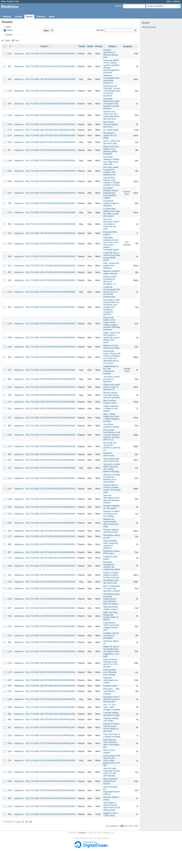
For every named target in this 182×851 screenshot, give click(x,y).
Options (9, 35)
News (51, 16)
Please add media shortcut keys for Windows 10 (111, 387)
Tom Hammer (127, 243)
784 (9, 760)
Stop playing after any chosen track (111, 460)
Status (9, 30)
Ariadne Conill (126, 370)
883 (9, 719)
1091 (9, 751)
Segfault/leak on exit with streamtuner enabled (110, 370)
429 (9, 280)
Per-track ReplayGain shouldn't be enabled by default (111, 566)
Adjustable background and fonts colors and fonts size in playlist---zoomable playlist (111, 243)
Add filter (100, 30)
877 (9, 150)
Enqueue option (110, 686)
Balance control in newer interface (111, 272)
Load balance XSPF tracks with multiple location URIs (111, 626)
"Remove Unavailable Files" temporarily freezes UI (111, 79)
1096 (9, 743)
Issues (29, 16)
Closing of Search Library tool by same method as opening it (111, 727)
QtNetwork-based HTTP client (111, 552)
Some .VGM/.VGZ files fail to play (111, 142)
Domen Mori (126, 193)
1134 (9, 402)
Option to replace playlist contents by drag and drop (111, 575)
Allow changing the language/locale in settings (111, 790)
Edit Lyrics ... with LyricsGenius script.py (111, 691)
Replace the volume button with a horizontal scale (110, 523)
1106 (9, 292)
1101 (9, 387)
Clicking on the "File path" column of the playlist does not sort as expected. (111, 91)
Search (118, 6)
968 (9, 256)
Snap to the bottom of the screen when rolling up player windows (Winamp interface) (111, 323)
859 (9, 379)
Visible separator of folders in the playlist (111, 408)
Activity (18, 16)
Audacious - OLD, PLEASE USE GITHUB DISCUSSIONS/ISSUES (45, 53)
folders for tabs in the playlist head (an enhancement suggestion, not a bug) (111, 651)
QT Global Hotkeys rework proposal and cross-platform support (110, 193)
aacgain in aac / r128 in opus (110, 814)
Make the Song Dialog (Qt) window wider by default (110, 616)
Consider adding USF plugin (110, 719)
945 (9, 272)
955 (9, 686)
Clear (17, 40)
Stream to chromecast (108, 454)
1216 (9, 735)
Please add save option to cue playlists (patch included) (111, 150)
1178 (9, 446)
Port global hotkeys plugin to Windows (111, 203)
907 (9, 552)
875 (9, 233)
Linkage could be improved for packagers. (111, 635)
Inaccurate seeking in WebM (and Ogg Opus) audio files (111, 160)
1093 (9, 616)
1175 (9, 672)
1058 (9, 790)
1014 (9, 142)
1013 (9, 514)
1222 (9, 53)
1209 (9, 699)
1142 (9, 135)
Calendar (40, 16)
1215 (9, 599)
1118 (9, 91)
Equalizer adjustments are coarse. (110, 680)
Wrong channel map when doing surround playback (111, 395)
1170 (9, 558)
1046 (9, 181)
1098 (9, 124)
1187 (9, 488)
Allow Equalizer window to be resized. (110, 781)
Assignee (127, 46)
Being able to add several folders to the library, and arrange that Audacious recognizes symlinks (111, 307)
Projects (10, 1)
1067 (9, 680)
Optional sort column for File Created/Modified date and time (111, 115)
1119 (9, 806)
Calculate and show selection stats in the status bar (111, 743)
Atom (125, 826)
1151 (9, 626)
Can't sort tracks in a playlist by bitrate (111, 735)
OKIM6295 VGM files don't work (110, 581)
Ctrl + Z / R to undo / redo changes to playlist (111, 707)
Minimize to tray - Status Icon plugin (111, 346)
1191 (9, 588)
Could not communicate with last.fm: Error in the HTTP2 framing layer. (111, 292)
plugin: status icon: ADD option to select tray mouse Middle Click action (111, 338)
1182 (9, 435)
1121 (9, 772)
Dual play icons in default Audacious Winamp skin (111, 699)
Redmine (82, 833)
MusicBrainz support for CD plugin (110, 135)
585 (9, 79)
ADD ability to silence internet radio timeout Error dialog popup (111, 806)
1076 (9, 243)
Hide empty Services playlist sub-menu (110, 124)
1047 (9, 460)
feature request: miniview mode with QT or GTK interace (110, 663)
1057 (9, 608)
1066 (9, 781)
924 (9, 575)
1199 (9, 160)
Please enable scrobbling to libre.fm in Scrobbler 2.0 (109, 280)
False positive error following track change (109, 672)
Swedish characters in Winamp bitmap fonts (110, 53)
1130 (9, 651)
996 (9, 544)
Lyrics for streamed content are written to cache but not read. (111, 224)
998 (9, 814)
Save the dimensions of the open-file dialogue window (111, 499)
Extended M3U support (110, 233)
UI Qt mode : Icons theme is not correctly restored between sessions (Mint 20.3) (111, 435)
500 (9, 642)
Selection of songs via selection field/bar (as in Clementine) (111, 478)
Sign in (169, 1)
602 (9, 66)
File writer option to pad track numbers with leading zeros (110, 171)
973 (9, 468)
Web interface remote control (110, 401)
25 (23, 822)
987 (9, 727)
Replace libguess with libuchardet (111, 530)
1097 (9, 523)
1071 (9, 635)
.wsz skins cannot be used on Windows (111, 379)
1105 (9, 212)
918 (9, 531)
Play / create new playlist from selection (111, 265)
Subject (112, 46)
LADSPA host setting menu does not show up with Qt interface (111, 212)
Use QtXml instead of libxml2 (111, 425)
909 (9, 103)
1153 (9, 115)
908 (9, 425)
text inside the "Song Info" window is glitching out (111, 446)
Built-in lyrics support (109, 751)
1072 (9, 130)
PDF (136, 826)
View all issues (149, 27)
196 (9, 395)
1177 (9, 536)
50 (26, 822)
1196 (9, 323)
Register (177, 1)
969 (9, 357)
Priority (98, 46)
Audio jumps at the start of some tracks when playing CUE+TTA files (111, 760)
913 (9, 265)
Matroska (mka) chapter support (110, 608)
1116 (9, 663)
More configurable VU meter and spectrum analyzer (111, 588)
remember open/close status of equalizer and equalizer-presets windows (111, 104)
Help (17, 1)
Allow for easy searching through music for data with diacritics (111, 772)
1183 (9, 347)
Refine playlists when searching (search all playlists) (110, 544)
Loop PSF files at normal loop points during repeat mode (111, 256)
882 (9, 714)
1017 (9, 193)
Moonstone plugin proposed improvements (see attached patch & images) (111, 599)
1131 (9, 478)
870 (9, 418)
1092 (9, 507)
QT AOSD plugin (111, 130)
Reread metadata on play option (111, 507)
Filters (8, 27)
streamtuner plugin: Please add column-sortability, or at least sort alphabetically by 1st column (111, 357)
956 (9, 454)
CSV (131, 826)
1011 (9, 408)
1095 (9, 707)
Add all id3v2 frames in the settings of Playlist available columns (111, 181)
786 (9, 203)
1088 (9, 337)
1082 (9, 171)
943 (9, 307)
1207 (9, 691)
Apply (7, 40)
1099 (9, 566)
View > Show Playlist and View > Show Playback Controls (111, 418)
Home (3, 1)
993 (9, 224)
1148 (9, 499)
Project (44, 46)
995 (9, 798)
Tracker (82, 46)
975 (9, 370)
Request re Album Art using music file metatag (111, 513)
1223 (9, 582)
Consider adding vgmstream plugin (111, 714)
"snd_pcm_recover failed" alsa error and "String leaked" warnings (112, 468)
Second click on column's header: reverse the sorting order (111, 489)
